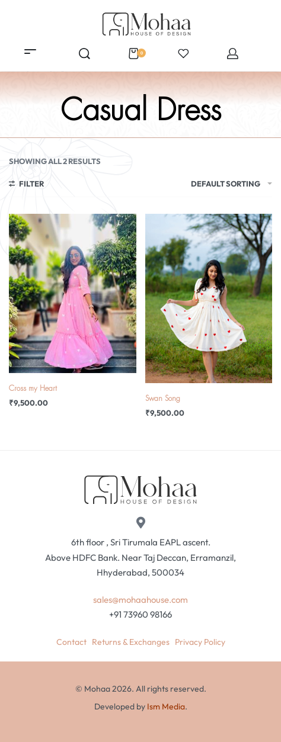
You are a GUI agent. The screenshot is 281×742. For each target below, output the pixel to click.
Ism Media (166, 706)
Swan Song (162, 398)
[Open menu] (30, 51)
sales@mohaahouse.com (140, 599)
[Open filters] (26, 185)
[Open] (183, 53)
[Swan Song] (209, 298)
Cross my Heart (33, 388)
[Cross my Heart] (72, 293)
